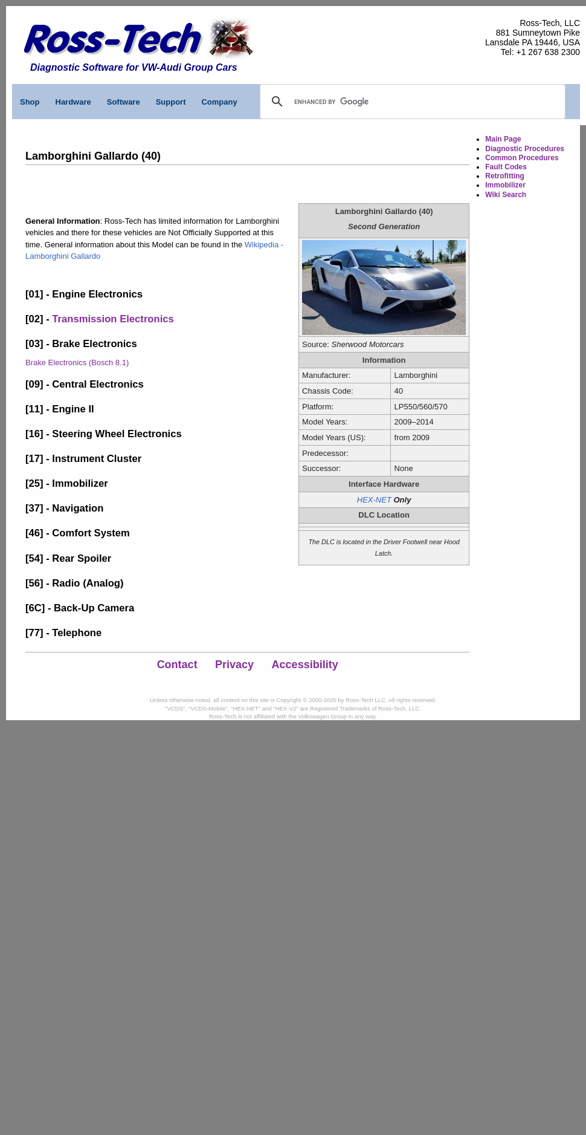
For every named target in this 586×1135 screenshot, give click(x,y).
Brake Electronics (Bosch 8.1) (77, 362)
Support (171, 101)
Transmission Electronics (112, 319)
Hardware (73, 101)
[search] (350, 101)
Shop (30, 101)
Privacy (234, 665)
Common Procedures (521, 158)
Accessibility (305, 665)
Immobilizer (505, 185)
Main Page (503, 139)
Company (219, 101)
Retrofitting (504, 176)
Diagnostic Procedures (524, 149)
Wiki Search (505, 194)
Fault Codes (506, 167)
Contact (177, 665)
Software (123, 101)
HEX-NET (374, 499)
